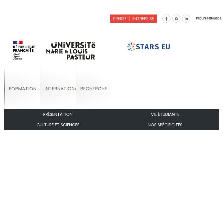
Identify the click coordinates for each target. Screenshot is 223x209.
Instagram (176, 19)
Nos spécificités (165, 125)
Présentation (58, 114)
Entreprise (143, 18)
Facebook (166, 19)
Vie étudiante (165, 114)
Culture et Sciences (58, 125)
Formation (22, 88)
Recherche (93, 88)
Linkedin (186, 19)
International (60, 88)
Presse (120, 18)
